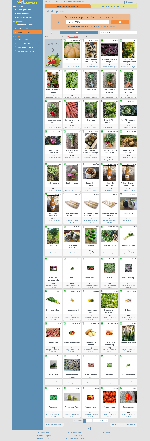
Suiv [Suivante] (101, 421)
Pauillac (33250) (73, 37)
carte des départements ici (105, 26)
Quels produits (21, 28)
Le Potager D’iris (128, 220)
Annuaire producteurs (24, 25)
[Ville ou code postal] (87, 22)
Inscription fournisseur (24, 51)
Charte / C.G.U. (43, 439)
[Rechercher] (120, 22)
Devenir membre (22, 39)
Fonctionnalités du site (24, 47)
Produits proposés (22, 32)
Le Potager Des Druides (90, 97)
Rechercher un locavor (24, 17)
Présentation (43, 433)
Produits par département (124, 425)
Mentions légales (43, 436)
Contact (106, 433)
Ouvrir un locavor (22, 43)
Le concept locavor (23, 10)
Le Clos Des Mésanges (72, 67)
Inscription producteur (75, 439)
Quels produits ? (54, 425)
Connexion (130, 2)
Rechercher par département (113, 6)
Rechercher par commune (67, 6)
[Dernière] (106, 421)
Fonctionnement (22, 13)
